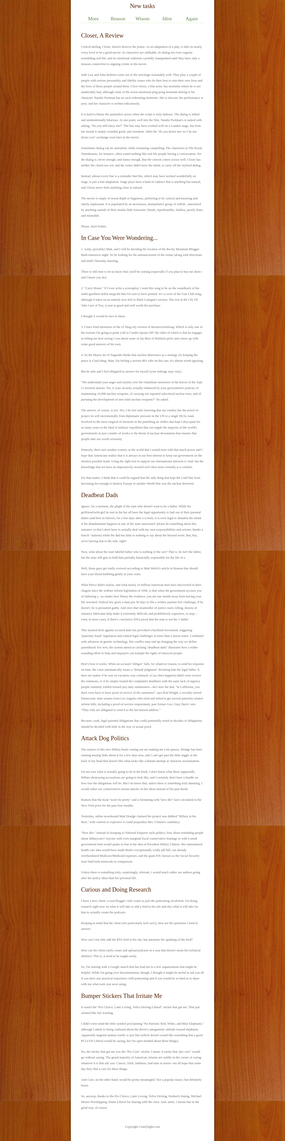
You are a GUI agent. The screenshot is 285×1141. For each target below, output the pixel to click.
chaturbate (150, 382)
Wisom (142, 18)
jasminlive (116, 114)
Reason (118, 18)
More (93, 18)
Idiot (167, 18)
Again (192, 18)
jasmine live (175, 602)
